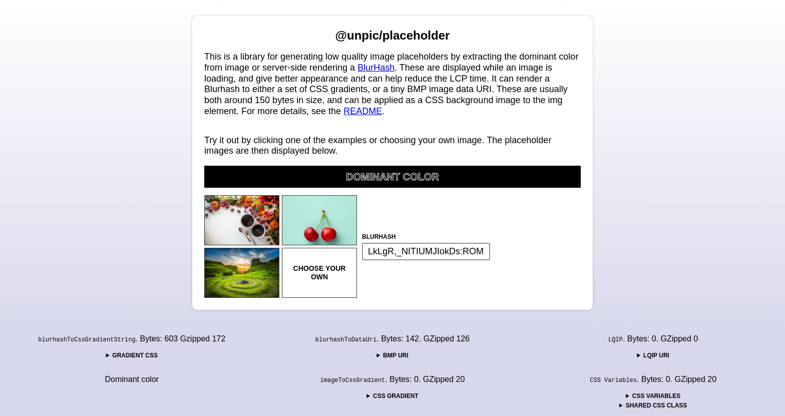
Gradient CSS (135, 355)
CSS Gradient (396, 395)
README (362, 111)
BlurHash (376, 68)
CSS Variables (656, 395)
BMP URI (395, 355)
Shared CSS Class (656, 405)
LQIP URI (656, 355)
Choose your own (319, 272)
